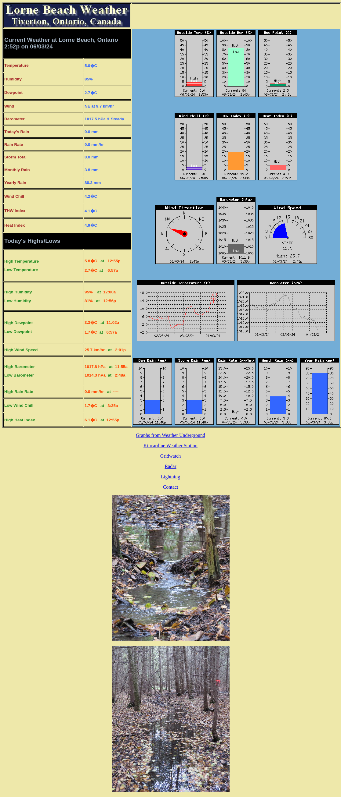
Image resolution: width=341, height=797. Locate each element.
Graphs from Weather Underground (170, 435)
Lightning (170, 476)
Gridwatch (170, 456)
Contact (170, 487)
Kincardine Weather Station (170, 445)
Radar (170, 466)
